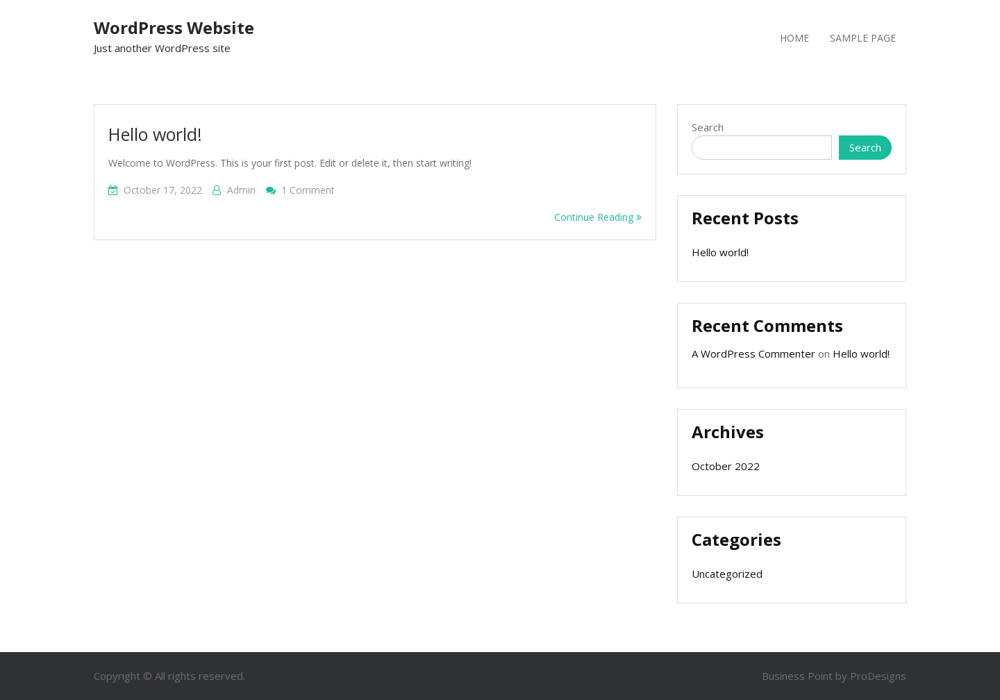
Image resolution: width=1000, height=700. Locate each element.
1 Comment (308, 190)
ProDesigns (878, 676)
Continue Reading (598, 217)
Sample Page (863, 37)
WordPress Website (174, 27)
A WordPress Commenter (753, 353)
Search (708, 127)
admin (241, 190)
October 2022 (726, 466)
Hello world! (155, 134)
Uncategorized (727, 574)
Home (794, 37)
